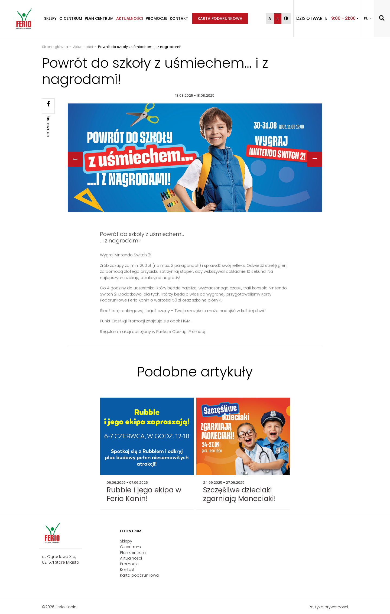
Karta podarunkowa (220, 18)
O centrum (70, 18)
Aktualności (129, 18)
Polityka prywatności (328, 607)
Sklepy (50, 18)
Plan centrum (99, 18)
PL (366, 18)
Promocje (156, 18)
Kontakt (179, 18)
